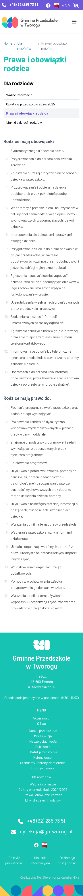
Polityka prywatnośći (14, 860)
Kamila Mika (70, 877)
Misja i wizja (43, 736)
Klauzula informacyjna (40, 860)
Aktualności (41, 718)
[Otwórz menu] (74, 21)
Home (8, 43)
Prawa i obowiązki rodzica (27, 113)
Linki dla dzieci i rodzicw (24, 122)
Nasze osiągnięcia (43, 741)
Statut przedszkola (43, 752)
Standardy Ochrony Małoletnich (43, 762)
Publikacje (42, 746)
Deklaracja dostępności (67, 860)
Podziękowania (42, 768)
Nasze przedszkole (43, 730)
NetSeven (45, 877)
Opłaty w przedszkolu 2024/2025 (30, 104)
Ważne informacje (19, 95)
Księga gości (42, 757)
